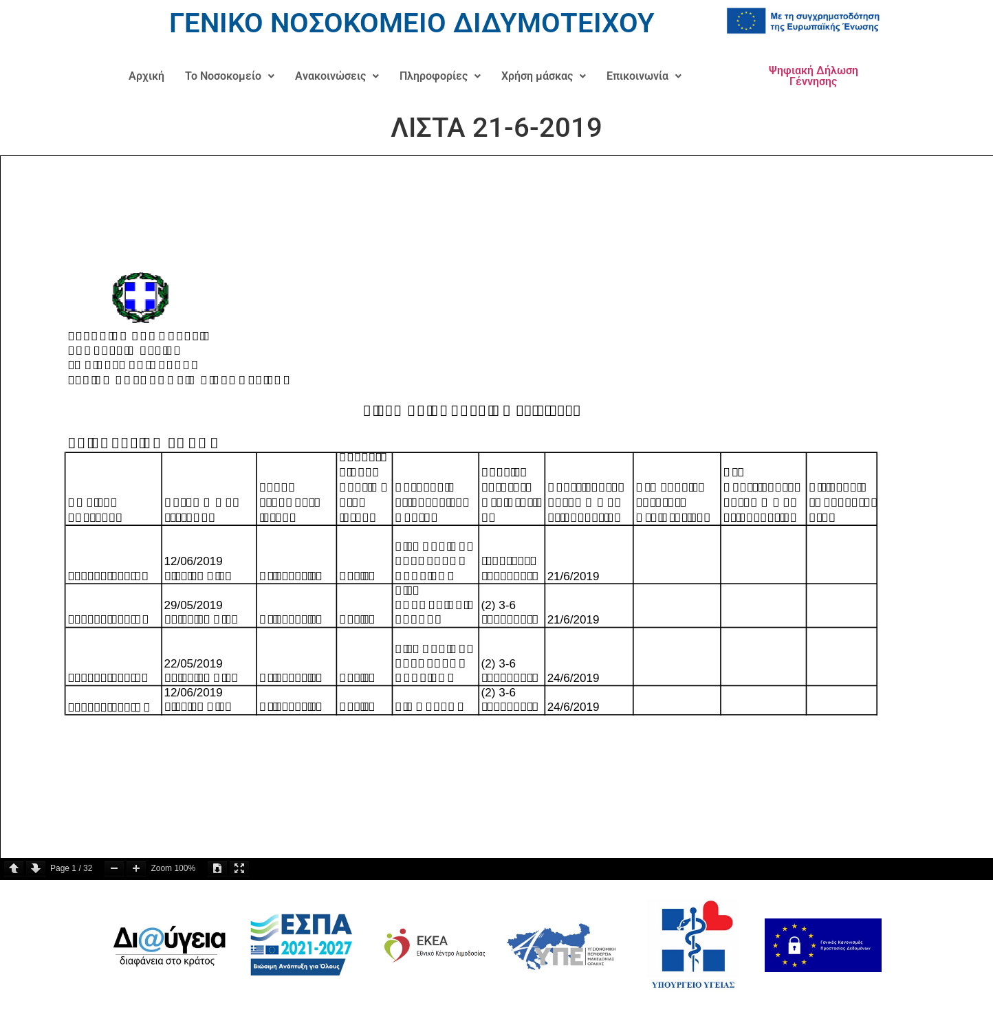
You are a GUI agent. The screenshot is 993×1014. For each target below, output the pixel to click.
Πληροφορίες (440, 75)
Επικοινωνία (644, 75)
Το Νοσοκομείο (229, 75)
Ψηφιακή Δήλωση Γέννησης (813, 76)
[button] (230, 76)
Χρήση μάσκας (543, 75)
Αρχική (146, 75)
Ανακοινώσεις (337, 75)
